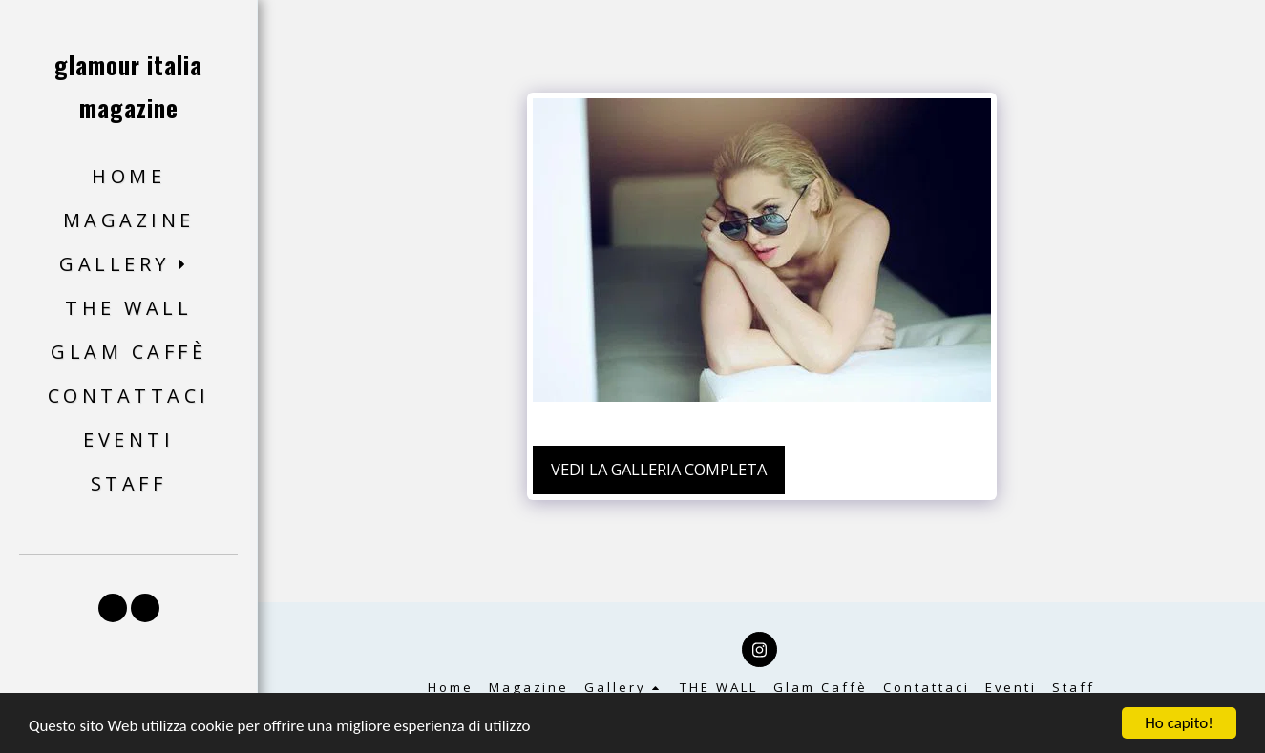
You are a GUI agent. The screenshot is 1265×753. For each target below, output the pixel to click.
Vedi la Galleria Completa (659, 469)
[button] (128, 264)
